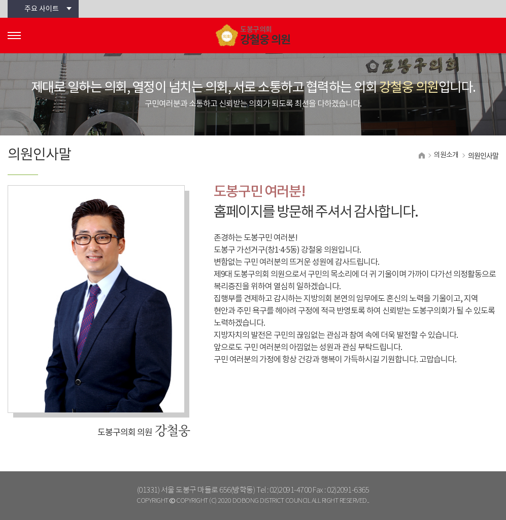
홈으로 (421, 155)
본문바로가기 (0, 0)
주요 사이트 (41, 9)
